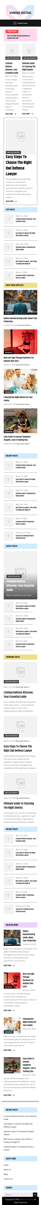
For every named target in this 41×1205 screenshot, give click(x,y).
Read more (10, 114)
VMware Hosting (20, 13)
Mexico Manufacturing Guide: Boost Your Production (20, 37)
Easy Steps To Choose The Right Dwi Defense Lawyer (19, 165)
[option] (20, 37)
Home (6, 1165)
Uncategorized (13, 58)
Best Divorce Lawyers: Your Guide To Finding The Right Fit (26, 262)
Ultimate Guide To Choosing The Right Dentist (28, 66)
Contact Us (8, 1179)
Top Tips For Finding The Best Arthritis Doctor (25, 537)
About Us (7, 1170)
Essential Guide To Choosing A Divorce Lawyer (25, 276)
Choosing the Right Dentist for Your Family (18, 399)
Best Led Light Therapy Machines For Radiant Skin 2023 (19, 359)
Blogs (6, 1174)
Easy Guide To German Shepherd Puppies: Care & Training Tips (17, 438)
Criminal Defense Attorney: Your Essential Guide (11, 68)
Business (8, 313)
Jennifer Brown (25, 325)
